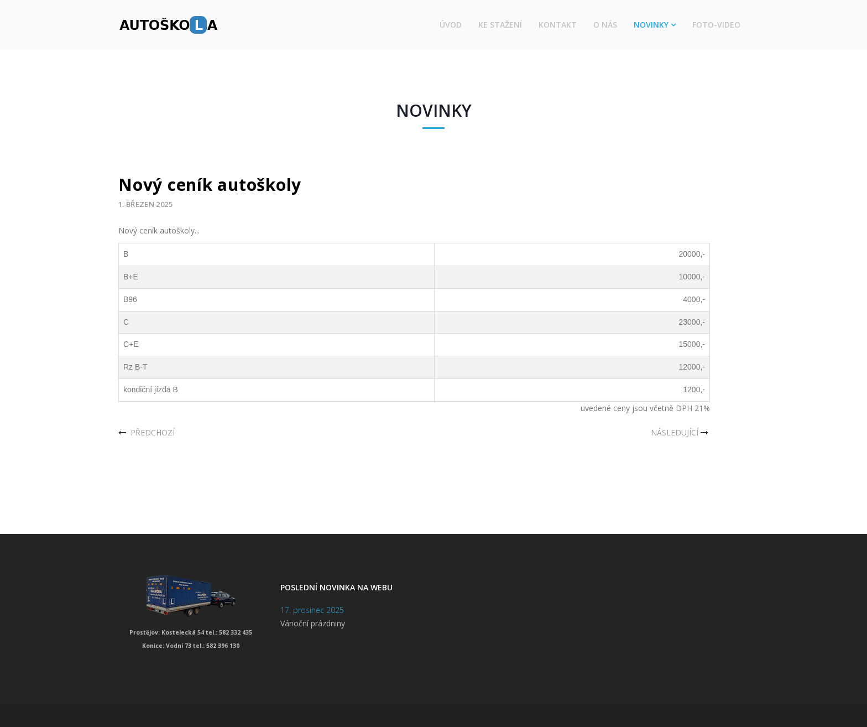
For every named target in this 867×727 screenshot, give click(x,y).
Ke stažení (500, 24)
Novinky (651, 24)
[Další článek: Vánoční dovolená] (681, 432)
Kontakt (558, 24)
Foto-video (716, 24)
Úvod (451, 24)
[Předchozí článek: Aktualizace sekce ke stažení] (146, 432)
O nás (605, 24)
